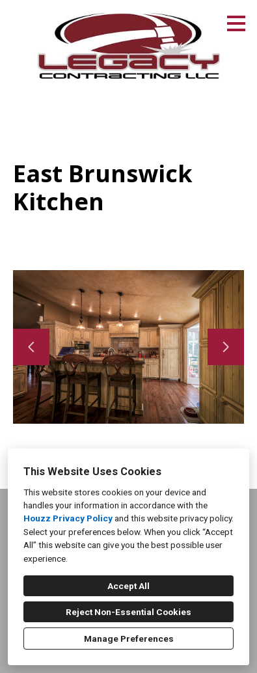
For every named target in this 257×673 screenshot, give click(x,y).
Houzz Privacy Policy (68, 518)
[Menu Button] (236, 23)
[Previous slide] (31, 347)
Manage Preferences (129, 638)
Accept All (128, 586)
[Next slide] (226, 347)
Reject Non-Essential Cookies (128, 612)
